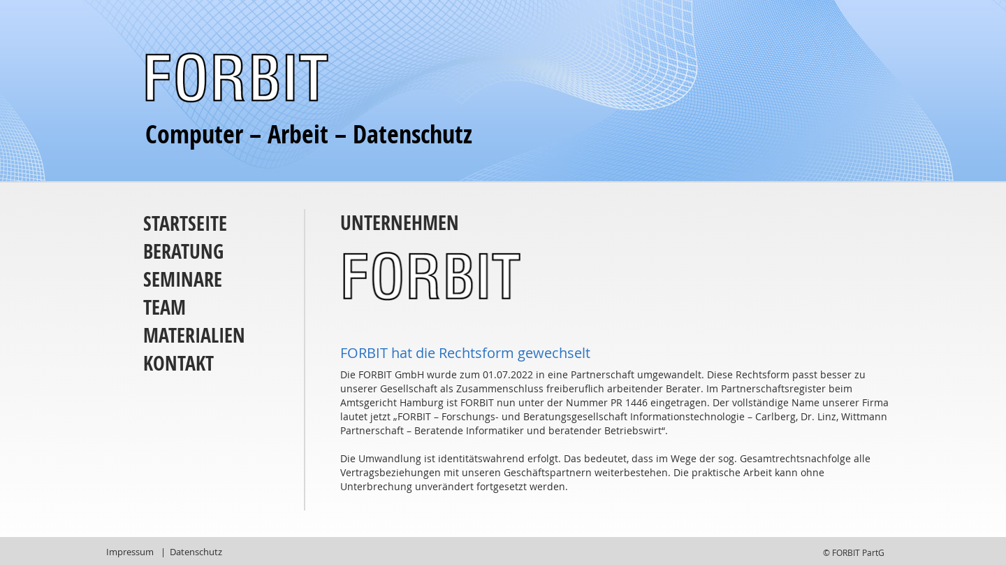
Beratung (183, 251)
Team (164, 307)
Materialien (194, 335)
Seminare (182, 279)
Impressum (130, 551)
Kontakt (178, 363)
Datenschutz (196, 551)
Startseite (185, 223)
